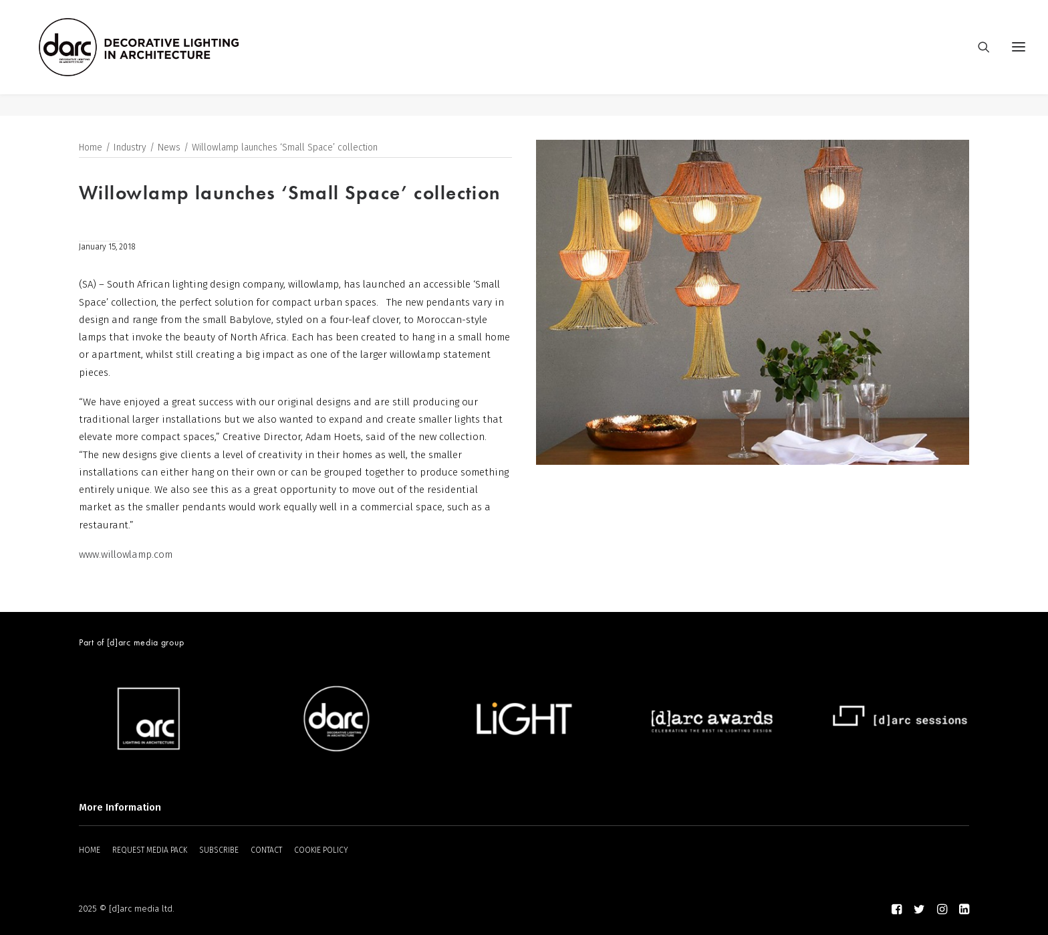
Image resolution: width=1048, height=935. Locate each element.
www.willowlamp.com (125, 555)
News (169, 148)
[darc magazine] (161, 58)
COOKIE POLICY (321, 850)
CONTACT (266, 850)
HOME (89, 850)
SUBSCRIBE (219, 850)
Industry (130, 148)
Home (90, 148)
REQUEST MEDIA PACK (149, 850)
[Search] (978, 58)
